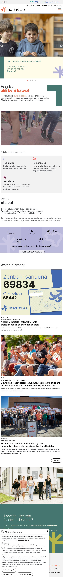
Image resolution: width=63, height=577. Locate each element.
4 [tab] (35, 80)
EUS (3, 2)
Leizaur (38, 5)
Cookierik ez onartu (9, 574)
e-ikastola (30, 5)
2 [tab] (30, 80)
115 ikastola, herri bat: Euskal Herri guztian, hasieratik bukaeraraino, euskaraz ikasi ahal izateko (27, 445)
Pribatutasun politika (53, 572)
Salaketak (56, 569)
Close (48, 531)
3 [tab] (33, 80)
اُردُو (47, 2)
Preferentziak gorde (9, 570)
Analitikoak (6, 543)
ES (6, 2)
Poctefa (49, 569)
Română (56, 2)
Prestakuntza (47, 5)
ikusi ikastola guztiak (31, 252)
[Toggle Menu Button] (59, 9)
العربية (51, 2)
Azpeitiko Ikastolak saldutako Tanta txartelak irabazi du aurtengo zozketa (20, 323)
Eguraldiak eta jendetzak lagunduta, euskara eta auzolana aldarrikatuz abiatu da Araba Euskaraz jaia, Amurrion (30, 384)
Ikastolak (4, 440)
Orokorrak (16, 319)
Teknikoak (6, 555)
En (41, 2)
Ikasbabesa (57, 5)
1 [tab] (28, 80)
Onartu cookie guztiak (25, 574)
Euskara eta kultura (20, 380)
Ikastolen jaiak (6, 319)
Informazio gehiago (23, 540)
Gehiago (56, 460)
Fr (44, 2)
